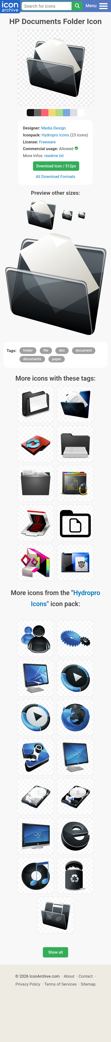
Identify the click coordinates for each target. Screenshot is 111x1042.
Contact (85, 976)
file (45, 350)
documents (32, 359)
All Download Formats (55, 176)
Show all (55, 952)
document (84, 350)
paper (56, 359)
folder (28, 350)
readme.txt (54, 155)
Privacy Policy (27, 984)
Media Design (53, 128)
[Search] (77, 6)
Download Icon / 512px (56, 166)
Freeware (47, 142)
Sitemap (88, 984)
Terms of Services (60, 984)
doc (62, 350)
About (69, 976)
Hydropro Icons (55, 135)
